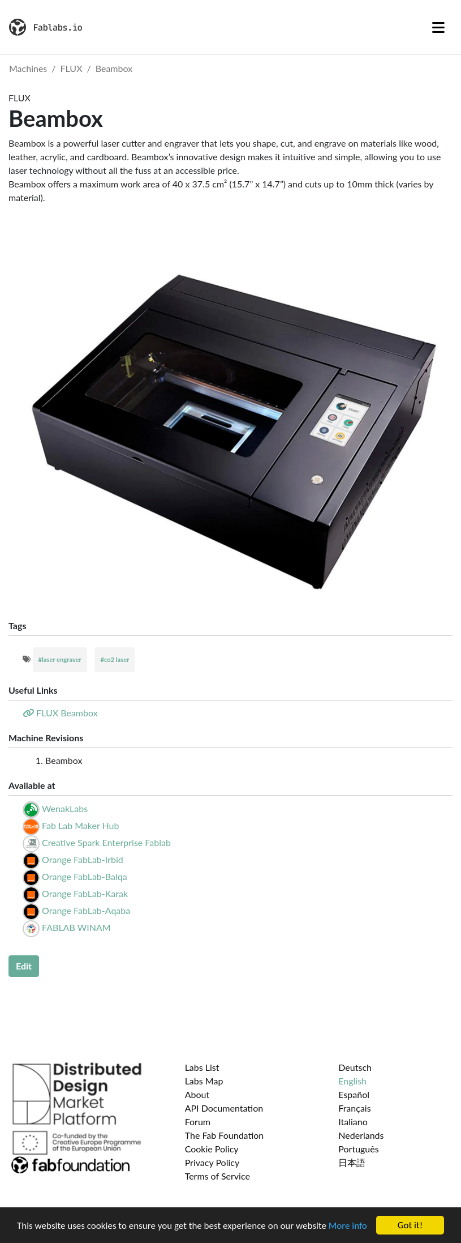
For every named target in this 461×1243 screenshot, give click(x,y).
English (352, 1080)
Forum (197, 1121)
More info (348, 1226)
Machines (28, 68)
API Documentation (224, 1108)
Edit (24, 965)
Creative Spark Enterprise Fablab (106, 842)
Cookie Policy (212, 1148)
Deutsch (355, 1067)
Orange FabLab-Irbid (82, 859)
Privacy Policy (212, 1162)
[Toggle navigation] (438, 27)
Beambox (114, 68)
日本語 (351, 1162)
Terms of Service (217, 1176)
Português (358, 1148)
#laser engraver (59, 659)
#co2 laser (114, 659)
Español (353, 1094)
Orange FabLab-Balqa (84, 876)
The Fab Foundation (224, 1135)
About (197, 1094)
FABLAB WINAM (76, 927)
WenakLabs (65, 808)
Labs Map (204, 1080)
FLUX (72, 68)
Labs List (202, 1067)
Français (354, 1108)
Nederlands (361, 1135)
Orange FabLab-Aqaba (86, 910)
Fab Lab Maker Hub (80, 825)
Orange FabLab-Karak (85, 893)
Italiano (353, 1121)
